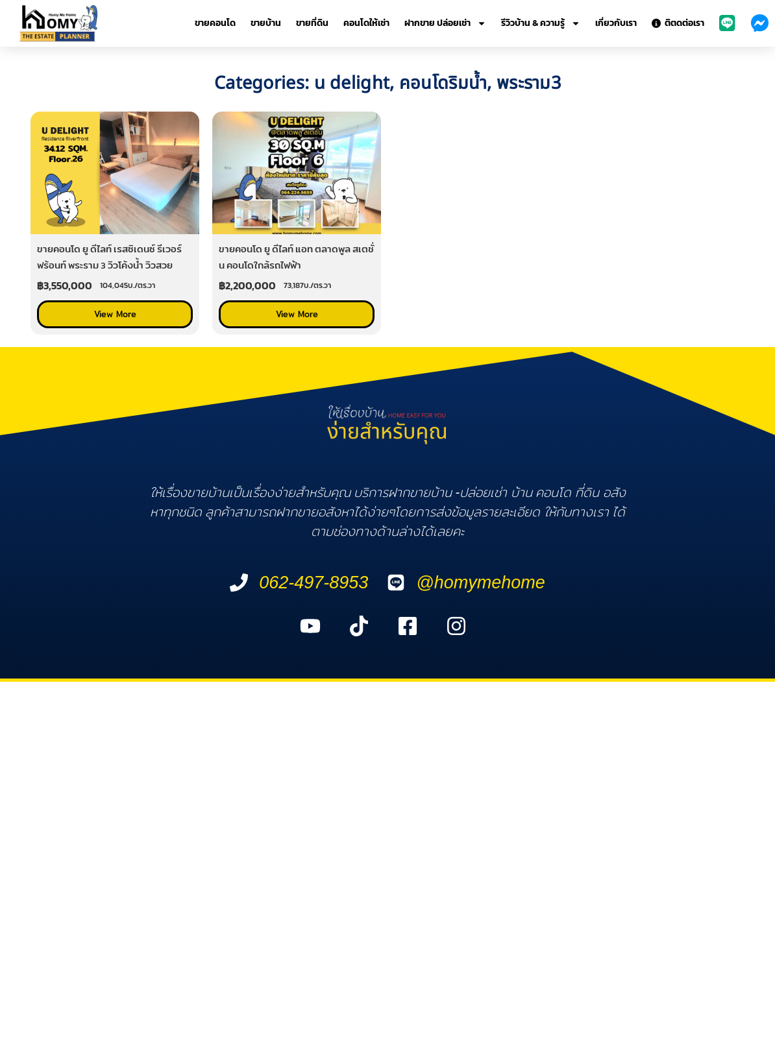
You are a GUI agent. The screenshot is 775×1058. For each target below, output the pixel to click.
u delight (352, 83)
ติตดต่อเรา (678, 23)
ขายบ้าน (266, 23)
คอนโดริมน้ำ (443, 83)
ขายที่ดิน (312, 23)
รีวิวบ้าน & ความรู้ (540, 23)
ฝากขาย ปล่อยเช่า (445, 23)
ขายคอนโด (215, 23)
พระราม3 (529, 83)
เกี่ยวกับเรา (616, 23)
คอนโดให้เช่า (366, 23)
